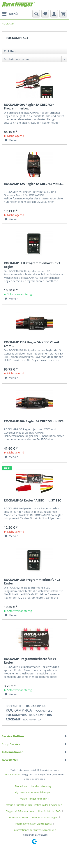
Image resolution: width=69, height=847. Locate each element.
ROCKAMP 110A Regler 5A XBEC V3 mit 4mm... (31, 344)
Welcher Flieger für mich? (33, 798)
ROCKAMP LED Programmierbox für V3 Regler (32, 265)
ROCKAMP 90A (16, 715)
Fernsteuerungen (18, 817)
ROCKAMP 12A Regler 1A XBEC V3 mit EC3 (33, 184)
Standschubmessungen (45, 817)
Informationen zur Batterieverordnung (34, 830)
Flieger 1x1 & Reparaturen (20, 811)
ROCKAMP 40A (19, 710)
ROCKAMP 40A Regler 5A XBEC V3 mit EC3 (33, 421)
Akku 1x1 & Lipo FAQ (49, 811)
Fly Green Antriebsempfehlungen (33, 792)
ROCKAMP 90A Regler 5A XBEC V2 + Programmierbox (29, 106)
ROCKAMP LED (15, 706)
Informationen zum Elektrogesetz (33, 823)
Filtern (10, 51)
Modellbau (21, 786)
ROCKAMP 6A (35, 706)
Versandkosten (12, 774)
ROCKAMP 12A (32, 719)
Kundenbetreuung (41, 786)
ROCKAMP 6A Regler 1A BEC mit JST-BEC (32, 500)
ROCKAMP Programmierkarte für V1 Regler (30, 660)
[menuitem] (10, 13)
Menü (10, 13)
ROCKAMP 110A (40, 715)
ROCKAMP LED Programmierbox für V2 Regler (32, 581)
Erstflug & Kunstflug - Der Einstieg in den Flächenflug (33, 805)
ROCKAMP (13, 719)
